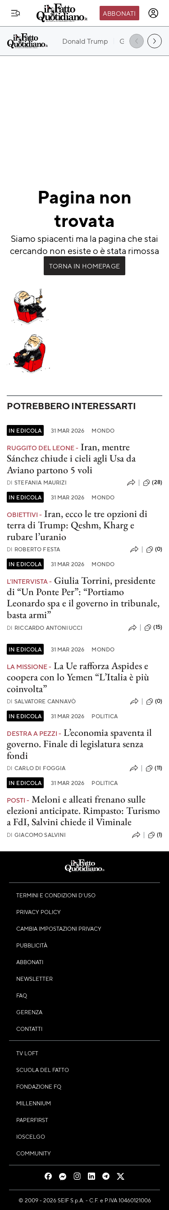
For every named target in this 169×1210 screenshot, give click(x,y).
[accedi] (153, 13)
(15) (153, 627)
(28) (152, 482)
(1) (155, 835)
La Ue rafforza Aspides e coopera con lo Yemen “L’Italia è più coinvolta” (78, 677)
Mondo (102, 430)
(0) (154, 549)
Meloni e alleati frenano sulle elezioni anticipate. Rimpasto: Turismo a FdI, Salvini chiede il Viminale (83, 811)
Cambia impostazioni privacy (58, 928)
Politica (104, 716)
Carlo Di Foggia (36, 768)
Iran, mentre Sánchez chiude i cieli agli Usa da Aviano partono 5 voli (71, 458)
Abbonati (119, 13)
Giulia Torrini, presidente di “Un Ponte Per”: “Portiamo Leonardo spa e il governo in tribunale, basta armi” (83, 597)
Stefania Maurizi (37, 482)
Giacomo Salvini (36, 834)
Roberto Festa (33, 549)
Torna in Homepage (84, 266)
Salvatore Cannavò (41, 701)
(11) (154, 768)
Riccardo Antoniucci (44, 627)
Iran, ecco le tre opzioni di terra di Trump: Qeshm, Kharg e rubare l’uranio (77, 525)
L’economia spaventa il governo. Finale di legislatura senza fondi (79, 744)
